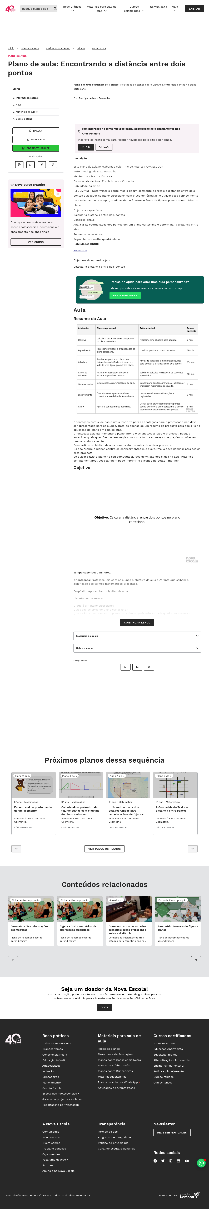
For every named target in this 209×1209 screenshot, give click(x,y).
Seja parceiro (51, 1154)
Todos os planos (109, 1048)
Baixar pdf (36, 139)
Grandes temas (52, 1049)
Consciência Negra (54, 1054)
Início (11, 48)
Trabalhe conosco (54, 1148)
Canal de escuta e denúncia (116, 1148)
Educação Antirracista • (169, 1049)
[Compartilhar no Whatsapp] (30, 164)
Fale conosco (51, 1137)
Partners (47, 1165)
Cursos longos (162, 1082)
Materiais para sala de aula (102, 9)
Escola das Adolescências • (60, 1093)
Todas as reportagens (56, 1043)
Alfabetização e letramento (171, 1060)
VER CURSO (36, 242)
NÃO (104, 147)
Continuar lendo (137, 622)
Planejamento (51, 1082)
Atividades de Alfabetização (116, 1088)
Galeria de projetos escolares (62, 1099)
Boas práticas (72, 9)
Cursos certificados (134, 9)
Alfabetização (51, 1065)
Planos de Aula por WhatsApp (119, 1082)
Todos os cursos (164, 1043)
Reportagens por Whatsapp (60, 1104)
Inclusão (47, 1071)
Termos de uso (108, 1131)
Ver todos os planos (104, 848)
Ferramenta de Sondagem (115, 1054)
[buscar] (55, 8)
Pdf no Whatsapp (36, 148)
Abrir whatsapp (125, 295)
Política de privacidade (113, 1143)
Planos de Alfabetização (114, 1065)
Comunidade (158, 6)
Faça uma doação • (55, 1159)
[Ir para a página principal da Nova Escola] (10, 11)
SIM (86, 147)
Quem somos (51, 1143)
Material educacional (112, 1076)
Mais (175, 9)
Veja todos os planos (132, 84)
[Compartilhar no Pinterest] (53, 164)
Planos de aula (30, 48)
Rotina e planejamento (168, 1071)
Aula (19, 104)
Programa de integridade (114, 1137)
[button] (196, 959)
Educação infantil (54, 1060)
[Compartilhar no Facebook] (42, 164)
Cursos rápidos (163, 1076)
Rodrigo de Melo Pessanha (94, 98)
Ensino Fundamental (58, 48)
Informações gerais (27, 97)
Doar (104, 1007)
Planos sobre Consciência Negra (119, 1060)
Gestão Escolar (52, 1088)
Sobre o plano (24, 118)
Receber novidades (172, 1132)
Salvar (35, 131)
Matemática (99, 48)
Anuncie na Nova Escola (58, 1170)
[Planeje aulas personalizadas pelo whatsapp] (201, 1163)
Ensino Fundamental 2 (168, 1065)
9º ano (81, 48)
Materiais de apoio (27, 111)
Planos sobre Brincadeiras (115, 1071)
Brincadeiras (50, 1076)
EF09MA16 (80, 250)
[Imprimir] (19, 164)
